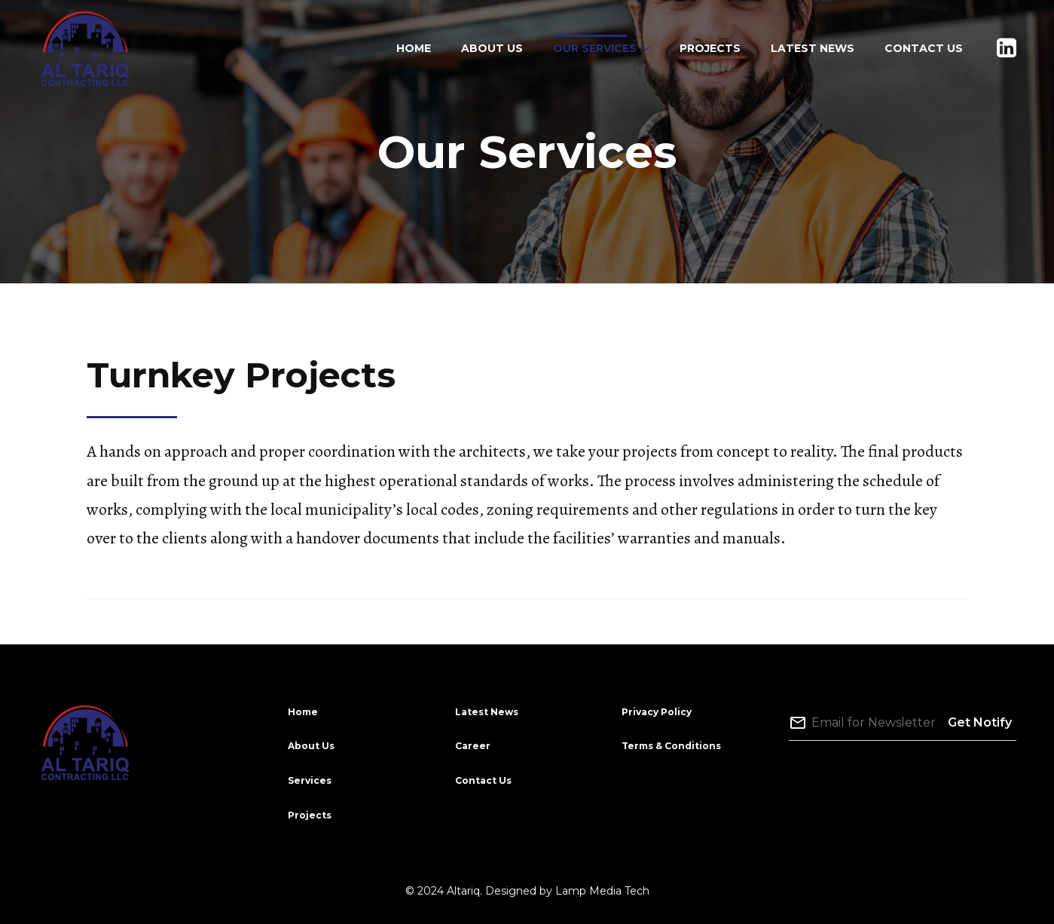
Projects (309, 815)
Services (309, 780)
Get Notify (980, 722)
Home (303, 711)
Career (472, 745)
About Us (311, 745)
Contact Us (483, 780)
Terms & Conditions (671, 745)
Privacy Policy (657, 711)
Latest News (486, 711)
